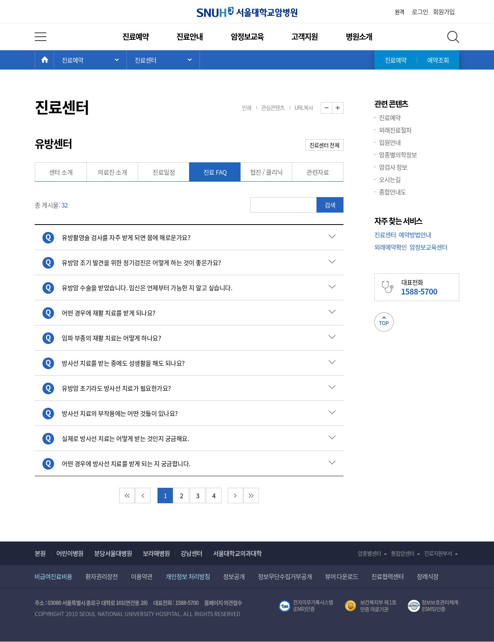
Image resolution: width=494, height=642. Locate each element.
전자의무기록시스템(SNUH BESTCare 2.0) (305, 606)
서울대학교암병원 (247, 12)
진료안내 (189, 36)
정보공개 (234, 576)
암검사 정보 (393, 167)
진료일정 (163, 172)
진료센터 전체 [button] (324, 145)
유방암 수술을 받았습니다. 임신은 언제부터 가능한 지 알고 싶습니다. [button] (147, 287)
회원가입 (444, 11)
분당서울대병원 (113, 553)
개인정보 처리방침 (188, 576)
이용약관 (141, 576)
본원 (40, 553)
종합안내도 (392, 191)
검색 (330, 204)
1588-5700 (186, 602)
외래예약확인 (390, 247)
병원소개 (359, 36)
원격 (399, 11)
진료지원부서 (438, 553)
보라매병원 (156, 553)
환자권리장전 (101, 576)
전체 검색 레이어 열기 (453, 37)
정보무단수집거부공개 (285, 576)
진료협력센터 (387, 576)
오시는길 (390, 179)
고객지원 (304, 36)
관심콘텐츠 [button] (272, 107)
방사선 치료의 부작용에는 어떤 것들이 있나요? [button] (120, 413)
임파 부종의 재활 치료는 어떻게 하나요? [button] (111, 337)
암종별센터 (369, 553)
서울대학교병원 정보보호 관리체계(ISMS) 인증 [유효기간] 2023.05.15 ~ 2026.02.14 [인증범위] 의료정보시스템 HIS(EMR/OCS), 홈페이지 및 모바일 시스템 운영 (433, 606)
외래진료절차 (395, 130)
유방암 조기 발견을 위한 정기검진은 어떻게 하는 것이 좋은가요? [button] (141, 262)
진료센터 (385, 234)
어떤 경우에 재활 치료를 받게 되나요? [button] (109, 312)
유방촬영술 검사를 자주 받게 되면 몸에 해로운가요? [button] (126, 237)
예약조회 (438, 60)
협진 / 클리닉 (266, 172)
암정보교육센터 (428, 247)
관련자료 (317, 172)
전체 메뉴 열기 (40, 36)
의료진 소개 (112, 172)
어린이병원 (69, 553)
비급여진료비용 (53, 576)
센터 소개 (61, 172)
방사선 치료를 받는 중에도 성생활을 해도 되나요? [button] (123, 363)
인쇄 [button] (246, 107)
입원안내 (390, 142)
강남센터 (191, 553)
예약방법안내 (415, 234)
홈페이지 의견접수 (223, 602)
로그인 (420, 11)
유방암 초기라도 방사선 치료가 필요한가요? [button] (116, 388)
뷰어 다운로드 (342, 576)
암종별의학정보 (398, 154)
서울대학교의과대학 (237, 553)
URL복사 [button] (303, 107)
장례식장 (427, 576)
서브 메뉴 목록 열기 (163, 60)
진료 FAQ (215, 172)
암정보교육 (247, 36)
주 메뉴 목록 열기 (90, 60)
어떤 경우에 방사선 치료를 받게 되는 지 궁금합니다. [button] (126, 463)
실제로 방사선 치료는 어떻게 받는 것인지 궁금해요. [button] (125, 438)
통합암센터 (402, 553)
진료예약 (135, 36)
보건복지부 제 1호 (370, 606)
